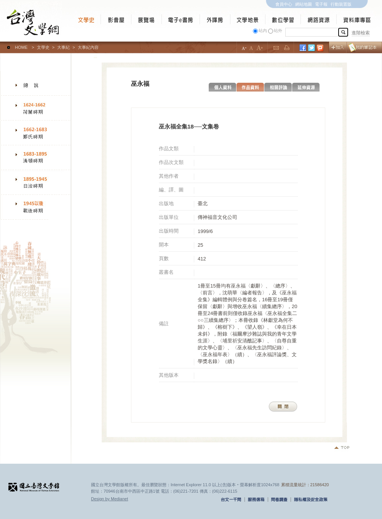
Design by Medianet (109, 499)
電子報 (321, 4)
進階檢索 (361, 32)
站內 (263, 30)
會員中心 (283, 4)
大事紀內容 (88, 47)
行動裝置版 (341, 4)
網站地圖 (303, 4)
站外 (278, 30)
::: (1, 44)
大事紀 (63, 47)
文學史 (43, 47)
